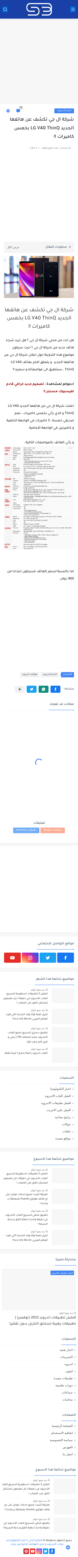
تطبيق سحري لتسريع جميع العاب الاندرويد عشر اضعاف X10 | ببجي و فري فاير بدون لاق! (28, 1037)
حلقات (66, 1131)
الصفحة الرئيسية (62, 1425)
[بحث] (5, 9)
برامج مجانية (63, 1117)
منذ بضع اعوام (38, 989)
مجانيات (67, 1399)
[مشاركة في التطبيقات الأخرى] (20, 689)
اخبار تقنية (66, 1349)
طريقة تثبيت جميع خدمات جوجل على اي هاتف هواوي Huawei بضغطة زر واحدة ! (26, 1199)
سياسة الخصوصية (61, 1440)
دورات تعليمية (64, 1385)
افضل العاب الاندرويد (58, 1096)
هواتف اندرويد (29, 674)
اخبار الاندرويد (64, 110)
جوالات (66, 1124)
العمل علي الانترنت (58, 1110)
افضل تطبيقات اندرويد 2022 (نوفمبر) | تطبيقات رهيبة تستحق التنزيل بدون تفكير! (42, 1321)
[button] (55, 689)
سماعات (67, 1392)
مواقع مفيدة (63, 1138)
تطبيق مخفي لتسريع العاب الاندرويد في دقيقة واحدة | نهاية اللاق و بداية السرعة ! (26, 1220)
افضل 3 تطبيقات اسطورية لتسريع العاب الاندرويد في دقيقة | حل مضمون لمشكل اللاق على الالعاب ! (25, 998)
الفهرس (68, 1447)
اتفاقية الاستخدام (62, 1433)
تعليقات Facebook (26, 830)
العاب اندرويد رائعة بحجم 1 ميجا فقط (26, 1053)
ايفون (69, 1371)
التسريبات (66, 1357)
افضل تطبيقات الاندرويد (56, 1103)
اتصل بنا (68, 1454)
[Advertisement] (39, 62)
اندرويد (68, 1364)
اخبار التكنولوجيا (60, 1088)
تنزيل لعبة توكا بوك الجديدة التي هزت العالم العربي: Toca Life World (27, 1017)
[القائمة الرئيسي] (73, 9)
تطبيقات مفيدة (63, 1378)
